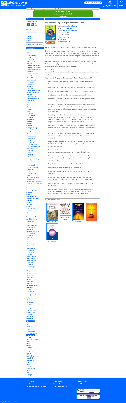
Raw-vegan (30, 94)
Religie (28, 298)
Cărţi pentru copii (32, 128)
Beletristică (30, 119)
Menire (29, 163)
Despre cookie (82, 381)
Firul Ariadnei (67, 28)
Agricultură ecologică (33, 65)
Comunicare (30, 140)
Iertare (29, 152)
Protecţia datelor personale (37, 386)
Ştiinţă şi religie (31, 310)
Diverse (28, 188)
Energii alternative (32, 196)
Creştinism (30, 302)
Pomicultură (30, 84)
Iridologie (30, 254)
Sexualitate (29, 316)
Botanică (29, 123)
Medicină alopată (31, 219)
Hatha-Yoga (30, 366)
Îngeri (29, 329)
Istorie (28, 215)
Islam (28, 306)
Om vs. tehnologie (32, 167)
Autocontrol (30, 134)
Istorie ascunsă (31, 217)
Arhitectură (30, 101)
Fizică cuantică (31, 350)
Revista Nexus (30, 312)
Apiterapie (30, 235)
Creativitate (30, 142)
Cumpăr (51, 42)
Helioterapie (30, 250)
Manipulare (30, 281)
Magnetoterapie (31, 256)
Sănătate (29, 314)
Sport (28, 343)
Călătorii (29, 125)
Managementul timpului (34, 159)
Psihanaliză (30, 292)
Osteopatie (30, 262)
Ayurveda (30, 240)
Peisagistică (30, 82)
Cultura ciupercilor (32, 74)
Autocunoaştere (31, 136)
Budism (29, 300)
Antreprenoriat (31, 55)
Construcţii (30, 130)
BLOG (28, 29)
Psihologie (29, 287)
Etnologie (29, 200)
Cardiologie (30, 221)
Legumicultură (31, 80)
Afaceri (28, 51)
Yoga (28, 364)
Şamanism (30, 337)
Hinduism (30, 304)
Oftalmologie (31, 227)
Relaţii (29, 171)
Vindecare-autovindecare (34, 184)
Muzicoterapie (31, 260)
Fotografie (30, 107)
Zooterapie (30, 277)
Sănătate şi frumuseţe (33, 177)
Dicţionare (29, 186)
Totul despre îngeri (65, 218)
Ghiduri (29, 206)
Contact (31, 381)
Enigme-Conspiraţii (32, 198)
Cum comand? (58, 381)
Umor (28, 362)
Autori (28, 36)
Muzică (29, 109)
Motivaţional (31, 165)
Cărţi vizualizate (31, 33)
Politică (28, 279)
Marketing (30, 63)
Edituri (28, 38)
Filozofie (29, 204)
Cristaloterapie (31, 242)
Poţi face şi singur (32, 285)
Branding (30, 57)
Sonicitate (29, 318)
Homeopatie (30, 252)
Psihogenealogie (32, 294)
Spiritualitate (30, 321)
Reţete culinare (31, 96)
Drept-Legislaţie (31, 190)
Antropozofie (31, 325)
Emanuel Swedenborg (70, 26)
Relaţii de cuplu (31, 173)
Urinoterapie (31, 275)
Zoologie (29, 375)
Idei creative (30, 213)
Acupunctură (31, 233)
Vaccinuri (30, 229)
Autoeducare (31, 138)
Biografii (29, 121)
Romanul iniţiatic (32, 333)
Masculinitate (31, 161)
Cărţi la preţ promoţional (34, 44)
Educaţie (29, 194)
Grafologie (30, 352)
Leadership (30, 59)
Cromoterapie (31, 244)
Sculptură (30, 113)
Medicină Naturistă (32, 231)
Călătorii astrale (31, 327)
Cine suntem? (33, 384)
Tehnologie (29, 358)
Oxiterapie (30, 264)
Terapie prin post (32, 273)
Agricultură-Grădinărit (33, 67)
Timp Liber (30, 360)
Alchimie (30, 323)
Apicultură (30, 71)
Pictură (29, 111)
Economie (30, 347)
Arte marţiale (30, 115)
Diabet (29, 223)
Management (31, 61)
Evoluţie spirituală (32, 148)
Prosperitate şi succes (33, 169)
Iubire (29, 157)
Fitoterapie (30, 246)
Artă (27, 103)
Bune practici (31, 208)
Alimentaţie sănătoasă (33, 90)
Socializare (30, 179)
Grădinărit (30, 78)
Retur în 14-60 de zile (60, 386)
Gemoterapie (31, 248)
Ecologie (29, 192)
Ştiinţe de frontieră (32, 356)
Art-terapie (30, 238)
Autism (29, 289)
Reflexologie (31, 267)
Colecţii (28, 41)
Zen (28, 341)
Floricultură (30, 76)
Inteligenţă (30, 154)
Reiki (28, 269)
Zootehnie (30, 88)
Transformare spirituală (34, 182)
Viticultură (30, 86)
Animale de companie (33, 99)
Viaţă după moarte (32, 339)
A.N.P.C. (81, 384)
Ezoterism (29, 202)
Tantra (29, 370)
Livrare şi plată (58, 384)
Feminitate (30, 150)
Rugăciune (30, 271)
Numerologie (31, 331)
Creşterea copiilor (32, 144)
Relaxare (29, 175)
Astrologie (29, 117)
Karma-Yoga (31, 368)
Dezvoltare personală (33, 132)
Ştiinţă (28, 345)
